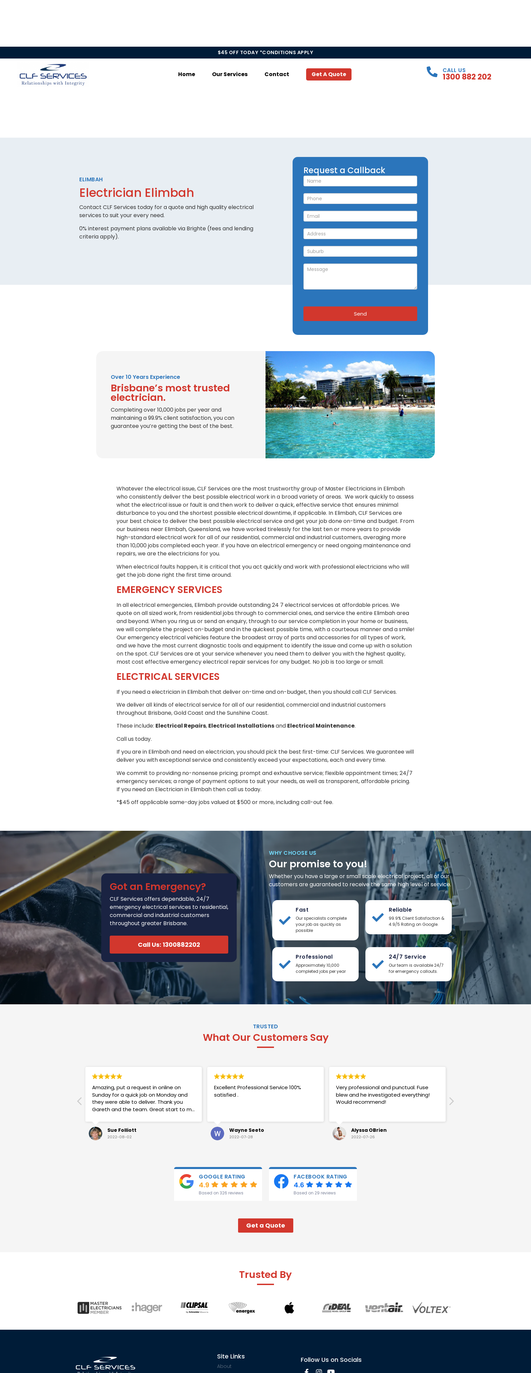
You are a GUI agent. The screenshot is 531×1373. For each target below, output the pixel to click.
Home (186, 74)
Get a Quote (329, 74)
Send (360, 313)
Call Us (454, 70)
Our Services (230, 74)
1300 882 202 (467, 76)
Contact (276, 74)
